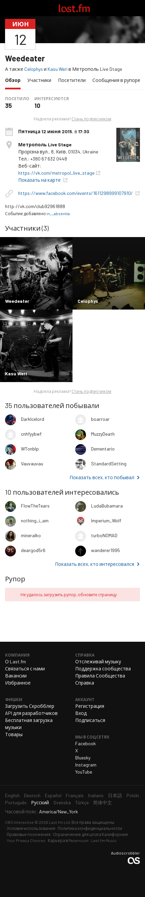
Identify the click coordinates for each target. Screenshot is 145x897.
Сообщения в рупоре (116, 80)
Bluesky (82, 757)
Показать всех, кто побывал (101, 477)
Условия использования (31, 828)
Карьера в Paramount (68, 840)
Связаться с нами (25, 668)
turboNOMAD (104, 535)
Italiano (96, 795)
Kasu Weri (57, 69)
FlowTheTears (35, 506)
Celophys (33, 69)
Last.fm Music (104, 840)
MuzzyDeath (103, 434)
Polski (132, 795)
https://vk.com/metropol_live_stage (56, 173)
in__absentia (58, 213)
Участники (39, 80)
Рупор (15, 579)
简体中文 (102, 802)
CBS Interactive (19, 822)
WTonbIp (30, 449)
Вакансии (16, 675)
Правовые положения (29, 834)
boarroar (100, 419)
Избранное (18, 683)
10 (37, 105)
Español (53, 795)
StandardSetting (108, 463)
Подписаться (90, 720)
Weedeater (25, 58)
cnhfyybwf (31, 434)
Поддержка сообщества (103, 668)
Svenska (62, 802)
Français (75, 795)
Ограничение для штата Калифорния (90, 834)
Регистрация (89, 706)
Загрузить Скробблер (29, 706)
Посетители (72, 80)
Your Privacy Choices (26, 840)
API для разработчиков (31, 713)
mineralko (31, 535)
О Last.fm (15, 661)
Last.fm (74, 8)
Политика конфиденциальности (90, 828)
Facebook (85, 743)
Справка (84, 683)
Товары (14, 734)
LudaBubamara (107, 506)
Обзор (14, 80)
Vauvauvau (32, 463)
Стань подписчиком (91, 118)
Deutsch (32, 795)
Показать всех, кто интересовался (94, 564)
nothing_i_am (35, 520)
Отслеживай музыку (98, 661)
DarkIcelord (32, 419)
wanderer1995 (105, 550)
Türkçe (82, 802)
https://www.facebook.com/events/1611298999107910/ (76, 193)
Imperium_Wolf (106, 520)
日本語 (115, 795)
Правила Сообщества (100, 675)
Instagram (85, 765)
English (12, 795)
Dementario (103, 449)
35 (8, 105)
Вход (81, 713)
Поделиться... (136, 34)
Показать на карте (40, 180)
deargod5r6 (33, 550)
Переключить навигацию (8, 8)
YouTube (83, 772)
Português (16, 802)
